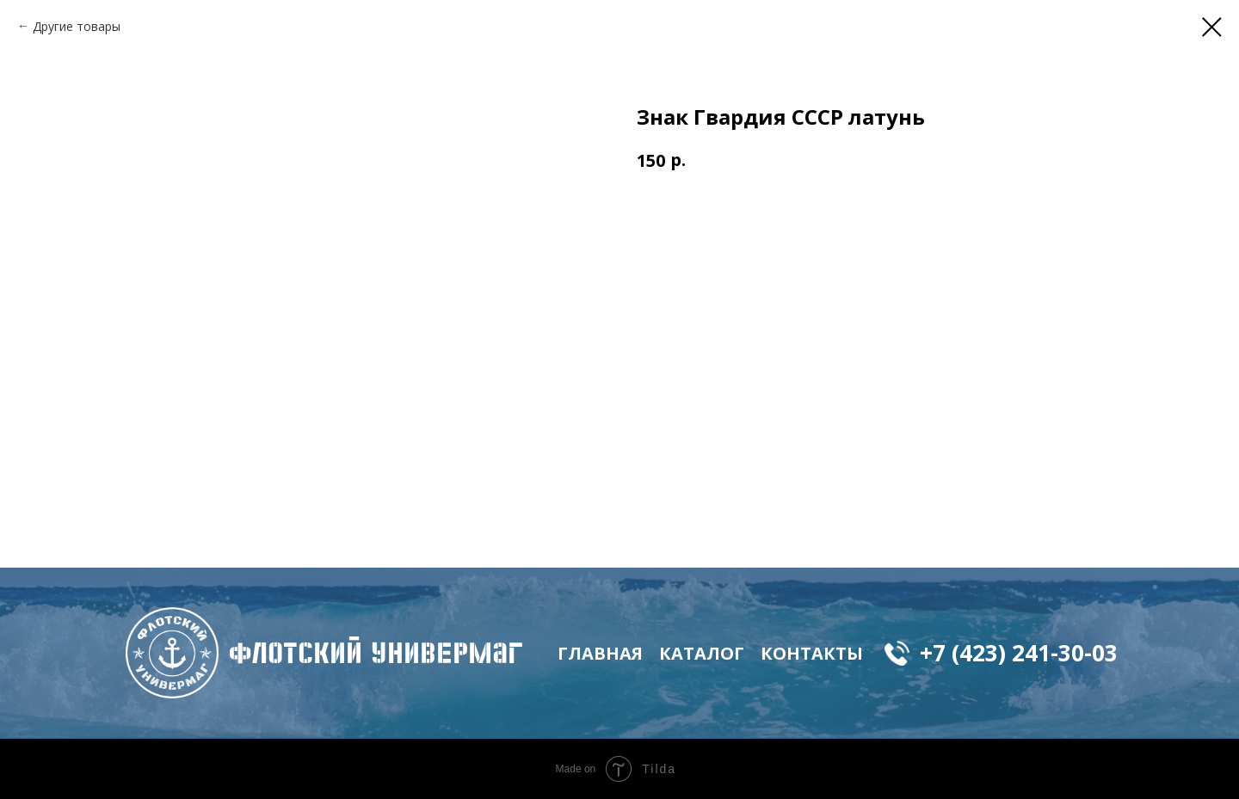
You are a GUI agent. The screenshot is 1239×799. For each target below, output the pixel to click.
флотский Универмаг (376, 652)
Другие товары (76, 26)
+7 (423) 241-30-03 (1019, 652)
